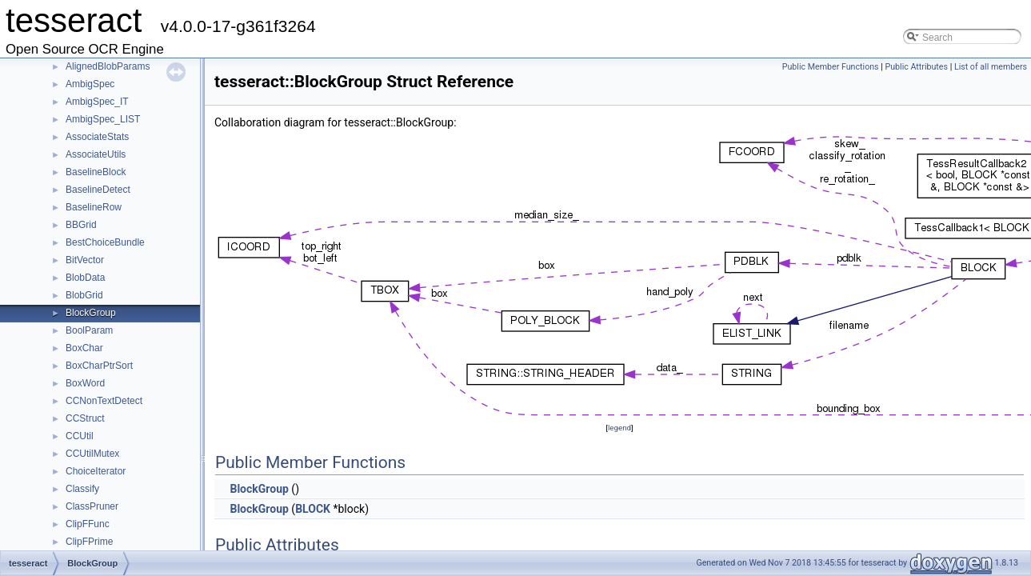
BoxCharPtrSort (99, 365)
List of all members (990, 67)
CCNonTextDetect (104, 400)
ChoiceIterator (96, 471)
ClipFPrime (89, 541)
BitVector (85, 260)
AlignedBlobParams (108, 66)
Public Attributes (916, 67)
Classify (82, 488)
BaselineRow (94, 207)
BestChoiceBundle (105, 242)
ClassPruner (92, 506)
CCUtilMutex (92, 453)
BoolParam (89, 330)
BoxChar (84, 348)
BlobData (85, 277)
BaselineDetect (98, 189)
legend (619, 427)
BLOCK (312, 508)
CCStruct (85, 418)
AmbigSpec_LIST (103, 119)
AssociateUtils (96, 154)
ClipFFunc (88, 524)
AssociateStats (97, 136)
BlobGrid (84, 295)
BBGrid (81, 224)
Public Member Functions (830, 67)
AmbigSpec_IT (97, 101)
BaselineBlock (96, 172)
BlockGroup (91, 312)
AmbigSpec (90, 84)
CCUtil (80, 436)
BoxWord (85, 383)
